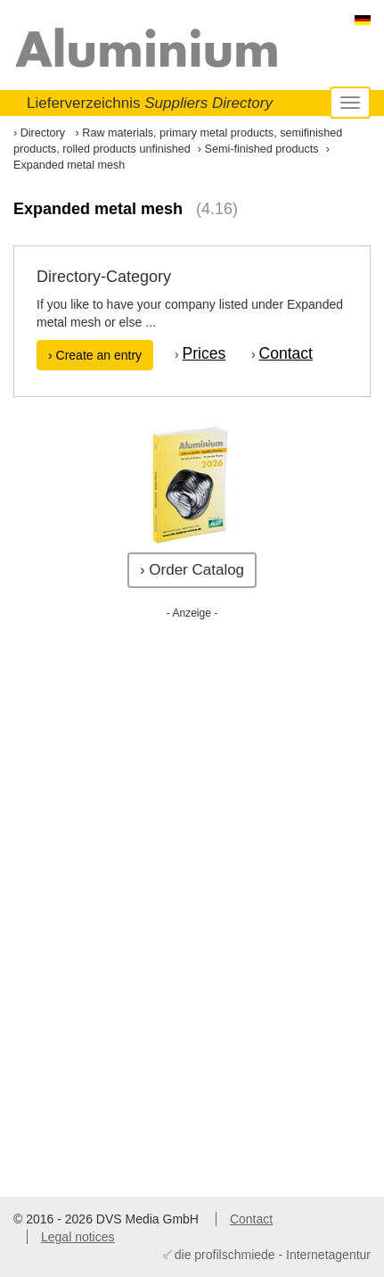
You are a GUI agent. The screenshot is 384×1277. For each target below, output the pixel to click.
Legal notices (78, 1237)
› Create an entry (95, 355)
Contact (286, 353)
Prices (204, 353)
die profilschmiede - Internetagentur (273, 1255)
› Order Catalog (192, 569)
